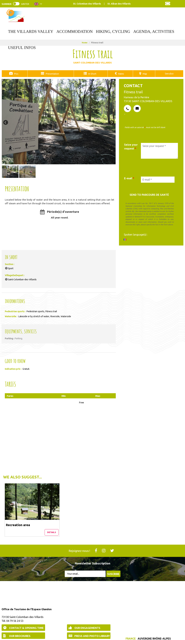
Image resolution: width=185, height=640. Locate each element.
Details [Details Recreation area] (30, 519)
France (131, 625)
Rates (121, 73)
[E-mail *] (158, 179)
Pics (16, 73)
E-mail (129, 178)
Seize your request (131, 146)
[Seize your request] (159, 151)
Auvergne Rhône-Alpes (154, 625)
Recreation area (18, 510)
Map (144, 73)
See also (169, 73)
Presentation (51, 73)
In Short (91, 73)
